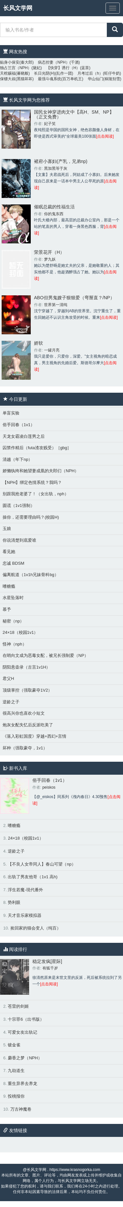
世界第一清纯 (55, 304)
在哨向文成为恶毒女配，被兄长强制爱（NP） (45, 655)
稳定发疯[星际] (47, 961)
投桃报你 (16, 1096)
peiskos (49, 787)
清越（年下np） (17, 459)
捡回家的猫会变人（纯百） (35, 928)
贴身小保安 (9, 62)
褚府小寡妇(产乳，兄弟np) (60, 161)
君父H (8, 678)
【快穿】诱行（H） (63, 68)
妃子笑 (50, 123)
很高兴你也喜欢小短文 (24, 713)
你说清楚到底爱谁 (19, 540)
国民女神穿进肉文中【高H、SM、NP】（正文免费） (74, 114)
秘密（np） (13, 621)
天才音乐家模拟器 (24, 915)
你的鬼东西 (53, 214)
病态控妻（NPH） (53, 62)
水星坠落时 (13, 597)
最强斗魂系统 (49, 79)
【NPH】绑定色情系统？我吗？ (32, 482)
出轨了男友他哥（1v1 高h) (32, 876)
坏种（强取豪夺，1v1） (25, 747)
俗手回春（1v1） (19, 424)
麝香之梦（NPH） (25, 1057)
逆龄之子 (11, 701)
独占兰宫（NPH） (15, 68)
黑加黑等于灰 (55, 168)
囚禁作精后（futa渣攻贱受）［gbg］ (37, 447)
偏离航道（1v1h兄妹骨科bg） (31, 574)
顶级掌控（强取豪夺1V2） (27, 690)
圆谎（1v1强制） (19, 505)
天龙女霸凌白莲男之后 (24, 436)
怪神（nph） (15, 644)
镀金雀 (14, 1044)
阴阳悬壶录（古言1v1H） (26, 667)
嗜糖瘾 (9, 586)
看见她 (9, 551)
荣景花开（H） (49, 252)
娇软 (38, 343)
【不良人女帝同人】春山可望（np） (41, 864)
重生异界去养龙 (22, 1083)
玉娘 (7, 528)
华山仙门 (95, 79)
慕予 (7, 609)
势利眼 (14, 902)
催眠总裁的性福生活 (54, 206)
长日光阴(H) (44, 73)
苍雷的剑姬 (18, 1006)
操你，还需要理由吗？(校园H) (31, 517)
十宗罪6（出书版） (26, 1019)
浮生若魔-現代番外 (25, 889)
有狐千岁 (50, 968)
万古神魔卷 (20, 1109)
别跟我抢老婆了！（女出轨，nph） (36, 493)
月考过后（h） (90, 73)
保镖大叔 (8, 79)
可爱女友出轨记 (22, 1032)
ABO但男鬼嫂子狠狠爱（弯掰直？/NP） (74, 297)
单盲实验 (11, 413)
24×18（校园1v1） (20, 632)
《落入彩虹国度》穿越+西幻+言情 (34, 736)
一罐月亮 (52, 350)
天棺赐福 (8, 73)
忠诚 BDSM (13, 563)
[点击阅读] (105, 136)
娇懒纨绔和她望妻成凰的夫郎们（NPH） (41, 470)
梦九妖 (50, 259)
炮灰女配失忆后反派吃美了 (28, 724)
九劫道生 (16, 1070)
